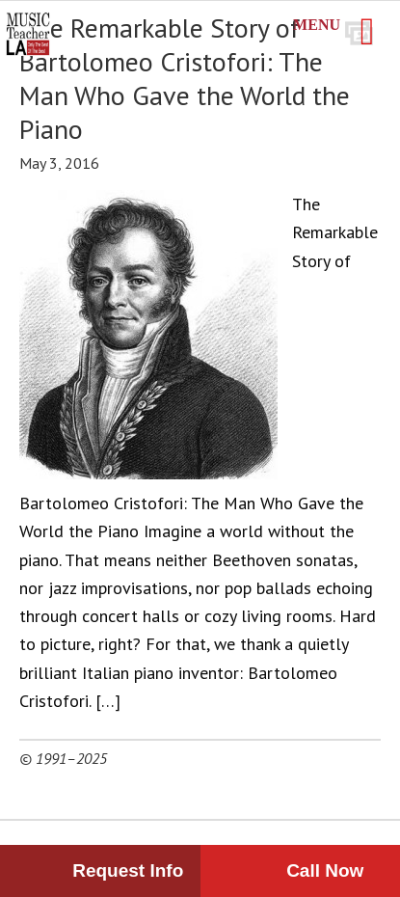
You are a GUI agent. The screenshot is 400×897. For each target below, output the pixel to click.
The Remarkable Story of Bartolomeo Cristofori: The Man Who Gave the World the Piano (184, 78)
